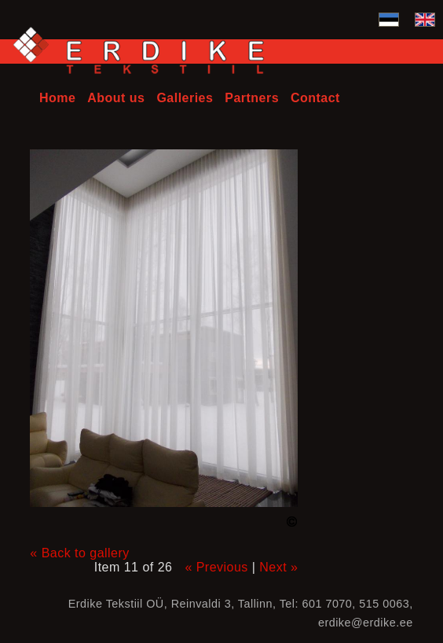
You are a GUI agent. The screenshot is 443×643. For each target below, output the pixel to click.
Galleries (184, 98)
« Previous (216, 567)
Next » (278, 567)
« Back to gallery (79, 553)
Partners (252, 98)
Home (57, 98)
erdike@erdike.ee (365, 622)
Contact (315, 98)
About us (116, 98)
